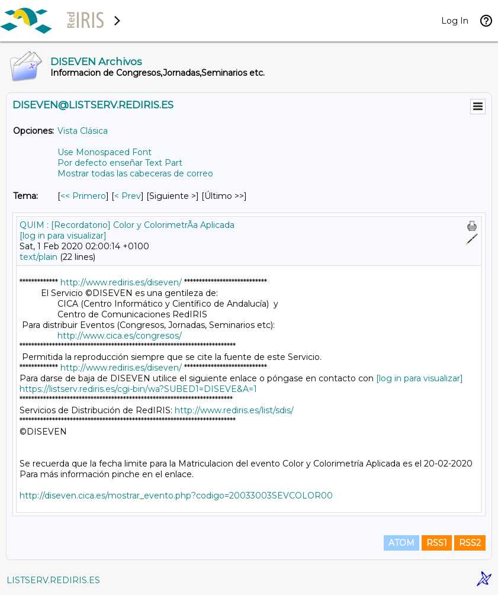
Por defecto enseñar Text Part (119, 162)
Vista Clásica (82, 131)
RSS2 (470, 543)
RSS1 (436, 543)
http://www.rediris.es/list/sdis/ (234, 410)
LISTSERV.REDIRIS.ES (53, 580)
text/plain (38, 257)
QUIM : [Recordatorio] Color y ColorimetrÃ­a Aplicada (127, 225)
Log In (454, 20)
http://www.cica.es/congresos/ (119, 335)
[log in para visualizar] (63, 235)
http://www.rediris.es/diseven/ (121, 282)
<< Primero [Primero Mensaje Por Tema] (83, 196)
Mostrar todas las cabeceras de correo (135, 173)
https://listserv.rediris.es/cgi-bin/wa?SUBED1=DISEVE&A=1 (138, 389)
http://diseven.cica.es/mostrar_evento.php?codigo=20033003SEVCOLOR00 (176, 495)
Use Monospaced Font (104, 152)
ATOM (401, 543)
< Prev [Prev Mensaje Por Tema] (127, 196)
